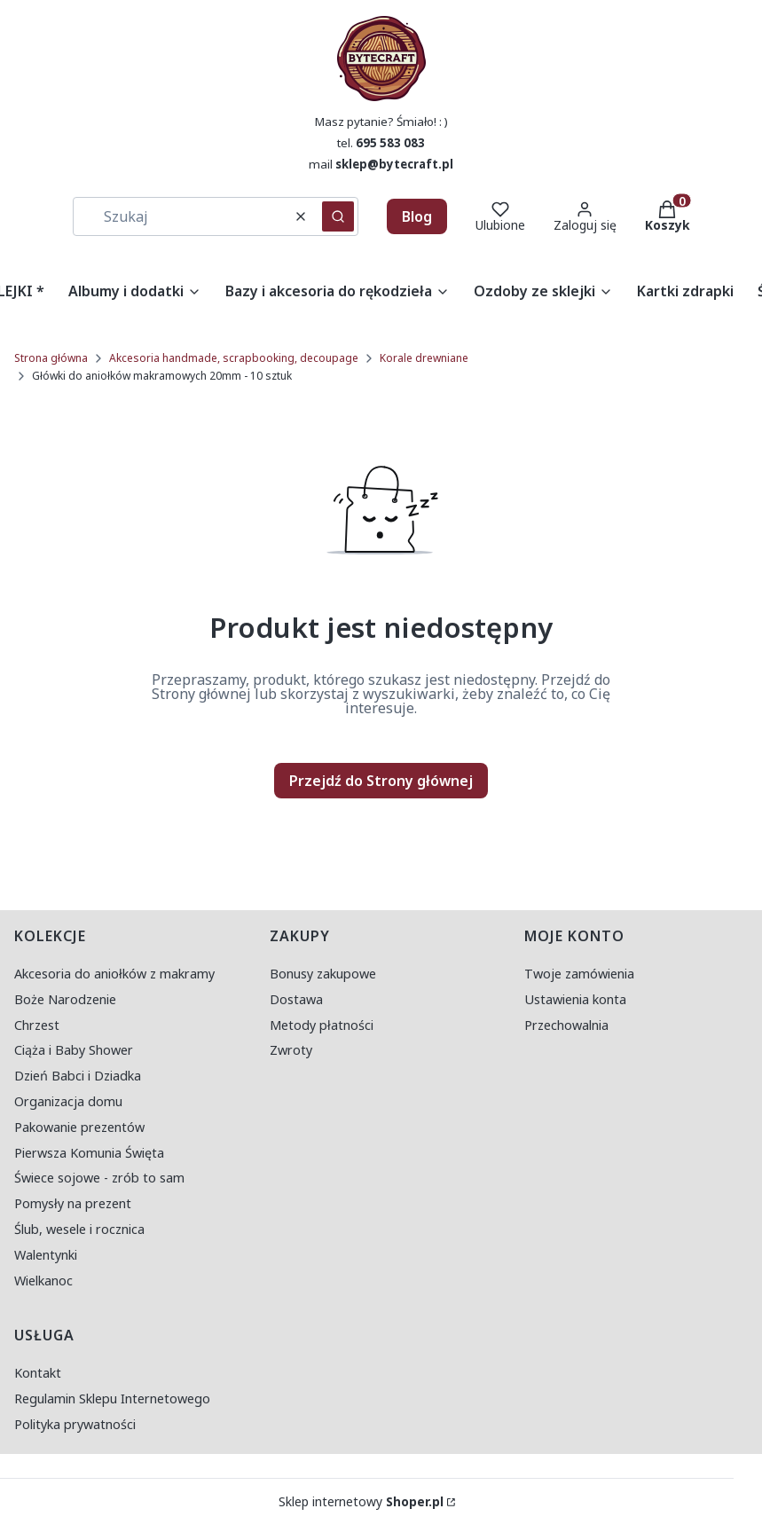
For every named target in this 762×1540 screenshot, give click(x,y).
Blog (417, 216)
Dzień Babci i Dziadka (77, 1075)
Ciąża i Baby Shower (73, 1049)
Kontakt (37, 1372)
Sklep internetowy (361, 1502)
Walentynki (45, 1254)
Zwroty (291, 1049)
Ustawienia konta (575, 999)
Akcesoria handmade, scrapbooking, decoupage (233, 357)
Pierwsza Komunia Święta (89, 1152)
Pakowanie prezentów (79, 1127)
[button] (338, 216)
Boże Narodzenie (65, 999)
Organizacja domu (68, 1101)
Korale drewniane (424, 357)
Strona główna (51, 357)
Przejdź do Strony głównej (381, 780)
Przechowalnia (566, 1025)
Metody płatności (321, 1025)
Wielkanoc (43, 1280)
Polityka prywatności (75, 1424)
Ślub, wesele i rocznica (79, 1229)
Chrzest (36, 1025)
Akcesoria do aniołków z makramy (114, 973)
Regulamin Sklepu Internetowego (112, 1398)
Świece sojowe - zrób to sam (99, 1177)
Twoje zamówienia (579, 973)
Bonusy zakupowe (323, 973)
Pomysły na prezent (72, 1203)
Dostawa (296, 999)
